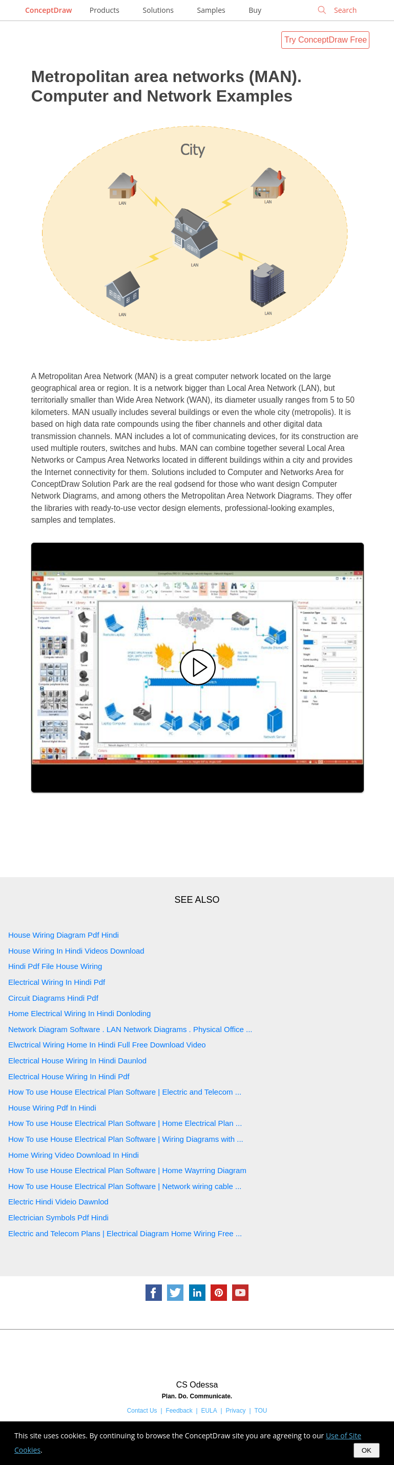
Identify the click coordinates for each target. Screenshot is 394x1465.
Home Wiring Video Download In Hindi (73, 1155)
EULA (209, 1410)
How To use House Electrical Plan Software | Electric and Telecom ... (124, 1091)
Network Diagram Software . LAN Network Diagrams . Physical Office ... (130, 1029)
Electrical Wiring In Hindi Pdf (56, 982)
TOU (260, 1410)
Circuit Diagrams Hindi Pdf (53, 998)
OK (366, 1450)
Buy (254, 10)
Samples (211, 10)
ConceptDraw (48, 10)
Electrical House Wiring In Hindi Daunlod (77, 1060)
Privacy (236, 1410)
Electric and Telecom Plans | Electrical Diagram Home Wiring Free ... (125, 1233)
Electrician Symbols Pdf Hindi (58, 1217)
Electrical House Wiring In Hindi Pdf (69, 1076)
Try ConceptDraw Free (325, 39)
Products (104, 10)
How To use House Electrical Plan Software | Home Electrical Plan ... (125, 1123)
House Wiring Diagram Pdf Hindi (63, 935)
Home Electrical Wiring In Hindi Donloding (79, 1013)
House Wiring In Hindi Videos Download (76, 950)
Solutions (158, 10)
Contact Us (142, 1410)
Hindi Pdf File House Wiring (55, 966)
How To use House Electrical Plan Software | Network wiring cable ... (124, 1186)
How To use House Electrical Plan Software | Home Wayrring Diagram (127, 1170)
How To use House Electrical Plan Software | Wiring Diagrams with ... (125, 1139)
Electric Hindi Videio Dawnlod (58, 1201)
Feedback (178, 1410)
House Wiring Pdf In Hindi (52, 1107)
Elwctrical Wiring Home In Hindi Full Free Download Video (107, 1044)
